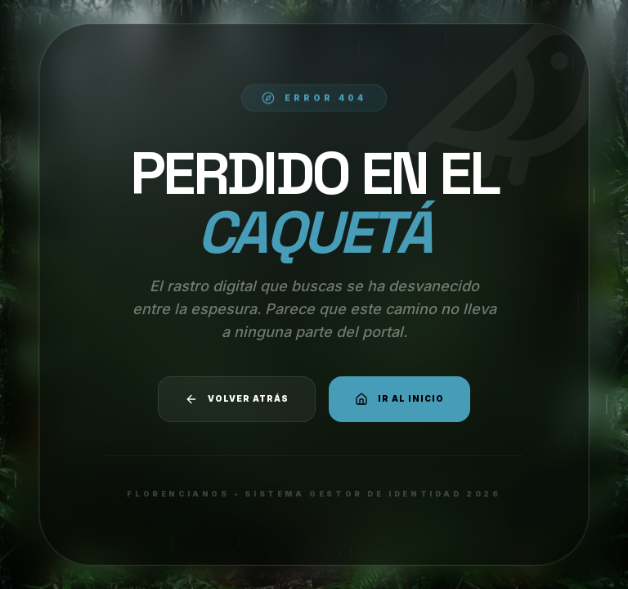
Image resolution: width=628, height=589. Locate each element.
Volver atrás (237, 399)
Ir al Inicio (399, 399)
